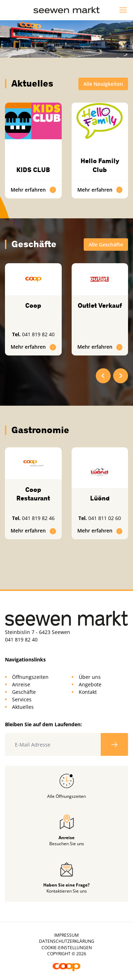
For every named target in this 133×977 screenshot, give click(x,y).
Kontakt (88, 691)
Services (22, 699)
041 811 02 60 (104, 518)
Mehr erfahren (33, 189)
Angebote (90, 684)
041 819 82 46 (38, 518)
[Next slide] (120, 375)
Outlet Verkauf (100, 305)
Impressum (66, 935)
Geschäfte (24, 691)
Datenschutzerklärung (66, 941)
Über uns (90, 677)
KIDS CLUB (33, 169)
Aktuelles (23, 706)
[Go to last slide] (103, 375)
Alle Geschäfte (106, 244)
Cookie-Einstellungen (66, 948)
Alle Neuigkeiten (103, 83)
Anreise (21, 684)
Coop (33, 305)
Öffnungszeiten (30, 677)
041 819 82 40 (38, 334)
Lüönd (100, 498)
